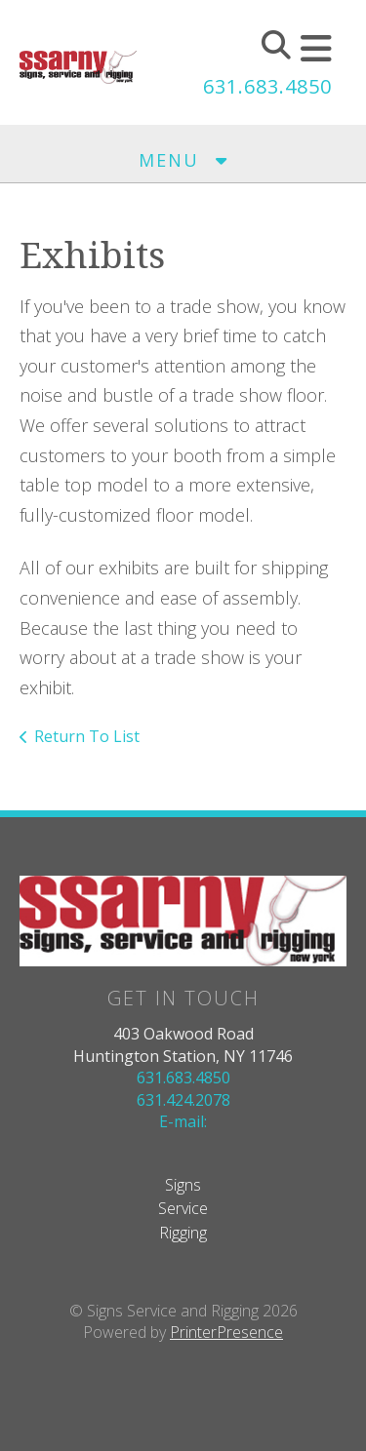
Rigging (183, 1232)
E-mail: (183, 1121)
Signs (183, 1185)
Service (183, 1208)
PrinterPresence (226, 1332)
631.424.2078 (183, 1100)
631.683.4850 (267, 86)
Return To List (87, 736)
